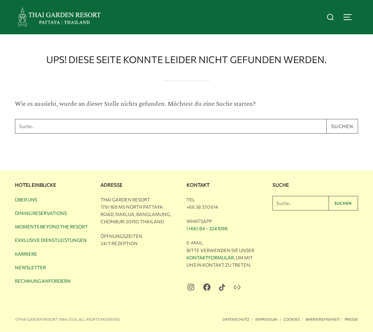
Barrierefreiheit (323, 319)
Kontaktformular (210, 257)
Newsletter (30, 267)
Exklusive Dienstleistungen (51, 240)
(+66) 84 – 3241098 (207, 228)
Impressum (266, 319)
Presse (351, 319)
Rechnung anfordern (43, 281)
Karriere (26, 254)
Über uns (26, 199)
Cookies (291, 319)
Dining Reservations (41, 213)
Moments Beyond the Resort (51, 226)
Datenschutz (236, 319)
